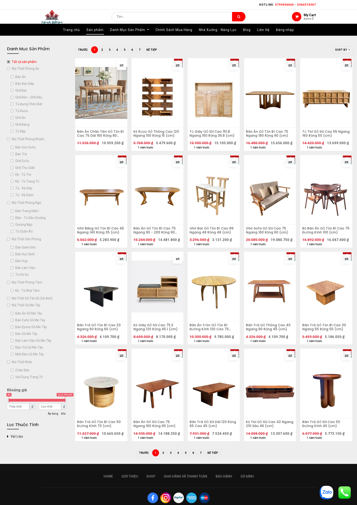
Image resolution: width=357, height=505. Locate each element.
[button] (342, 49)
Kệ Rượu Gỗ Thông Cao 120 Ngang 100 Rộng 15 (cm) (154, 135)
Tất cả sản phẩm (24, 62)
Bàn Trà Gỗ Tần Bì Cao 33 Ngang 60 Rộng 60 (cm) (100, 346)
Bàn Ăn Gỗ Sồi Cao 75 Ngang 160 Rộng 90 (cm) (156, 446)
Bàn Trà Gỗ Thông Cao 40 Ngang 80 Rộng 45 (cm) (270, 346)
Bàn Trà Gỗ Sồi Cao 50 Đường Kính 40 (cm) (322, 446)
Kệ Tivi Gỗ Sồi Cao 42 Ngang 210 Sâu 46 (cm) (268, 446)
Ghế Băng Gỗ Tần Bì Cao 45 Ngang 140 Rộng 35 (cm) (99, 241)
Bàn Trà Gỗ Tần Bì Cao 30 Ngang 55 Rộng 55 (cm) (325, 346)
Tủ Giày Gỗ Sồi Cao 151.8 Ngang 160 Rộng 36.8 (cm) (213, 135)
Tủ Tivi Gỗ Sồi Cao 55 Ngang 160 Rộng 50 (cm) (325, 135)
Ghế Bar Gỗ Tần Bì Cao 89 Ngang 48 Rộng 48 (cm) (213, 241)
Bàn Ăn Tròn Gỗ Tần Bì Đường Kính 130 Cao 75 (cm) (210, 346)
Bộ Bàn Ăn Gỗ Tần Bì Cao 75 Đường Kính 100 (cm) (325, 241)
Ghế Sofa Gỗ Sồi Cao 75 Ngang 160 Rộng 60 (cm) (269, 241)
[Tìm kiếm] (238, 20)
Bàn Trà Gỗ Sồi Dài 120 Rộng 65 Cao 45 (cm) (209, 446)
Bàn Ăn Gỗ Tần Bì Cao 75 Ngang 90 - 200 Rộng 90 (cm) (156, 241)
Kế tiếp (151, 49)
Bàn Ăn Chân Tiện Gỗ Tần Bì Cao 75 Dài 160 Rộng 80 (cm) (101, 135)
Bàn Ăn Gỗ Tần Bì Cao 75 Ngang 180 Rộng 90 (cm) (269, 135)
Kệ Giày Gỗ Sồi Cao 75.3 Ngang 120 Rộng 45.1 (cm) (157, 346)
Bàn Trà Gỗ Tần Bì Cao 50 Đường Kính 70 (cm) (100, 446)
